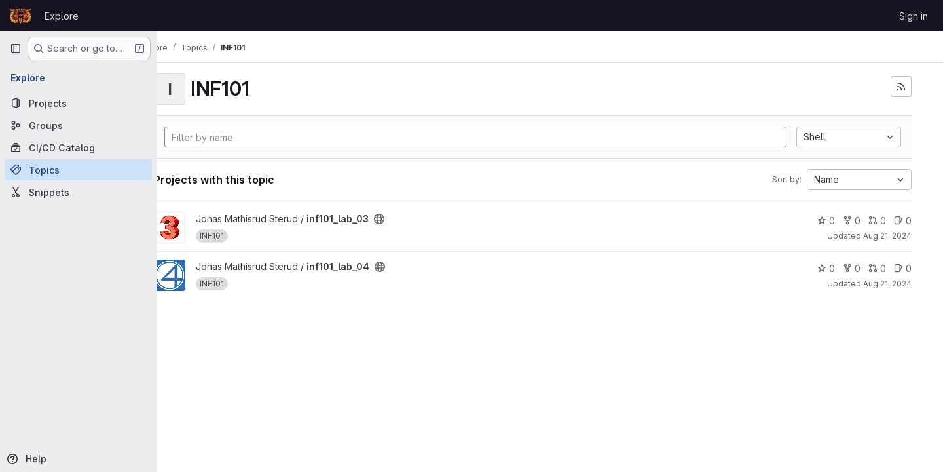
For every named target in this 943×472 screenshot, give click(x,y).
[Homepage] (20, 15)
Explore (62, 16)
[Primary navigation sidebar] (15, 48)
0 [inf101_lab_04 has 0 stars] (826, 268)
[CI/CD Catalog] (78, 147)
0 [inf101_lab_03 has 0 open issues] (903, 220)
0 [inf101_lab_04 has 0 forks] (851, 268)
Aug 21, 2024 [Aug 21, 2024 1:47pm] (887, 236)
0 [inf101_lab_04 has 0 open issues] (903, 268)
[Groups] (78, 125)
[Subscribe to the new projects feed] (901, 86)
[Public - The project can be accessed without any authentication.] (414, 219)
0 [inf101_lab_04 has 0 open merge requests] (877, 268)
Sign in (913, 16)
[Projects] (78, 102)
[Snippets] (78, 192)
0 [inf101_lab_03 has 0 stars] (826, 220)
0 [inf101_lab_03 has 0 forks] (851, 220)
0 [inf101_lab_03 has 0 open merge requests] (877, 220)
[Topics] (78, 169)
